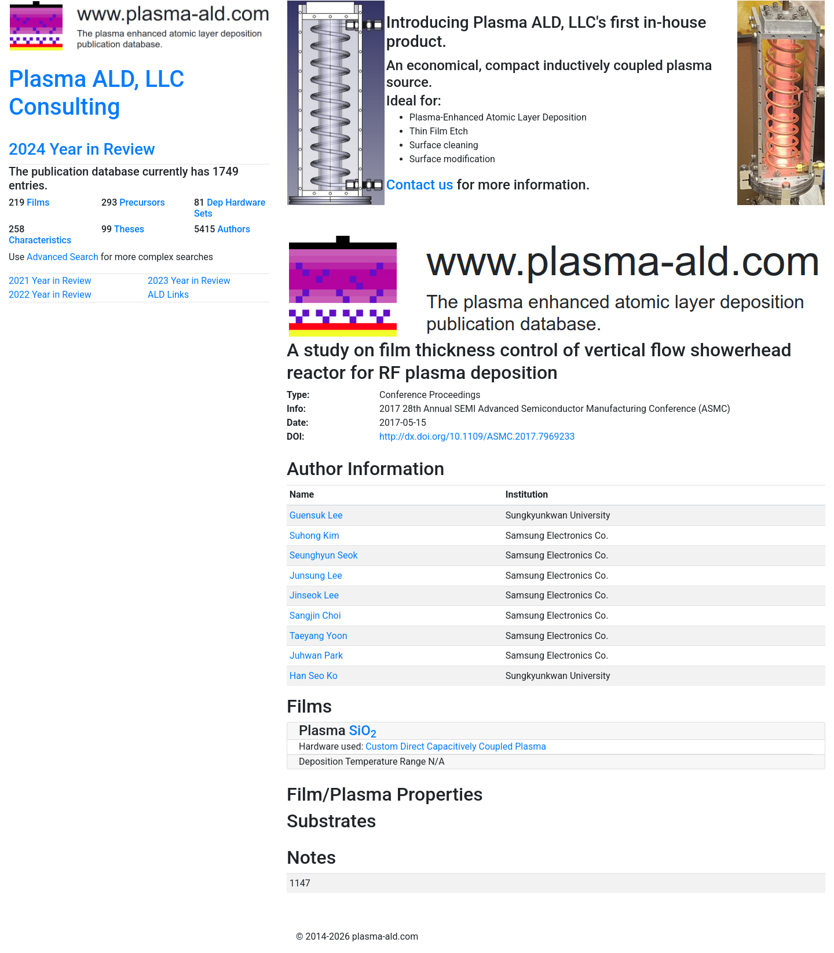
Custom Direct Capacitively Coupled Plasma (455, 746)
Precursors (141, 202)
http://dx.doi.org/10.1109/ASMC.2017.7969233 (477, 436)
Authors (233, 229)
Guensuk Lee (316, 515)
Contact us (419, 185)
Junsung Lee (316, 575)
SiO (362, 730)
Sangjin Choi (315, 615)
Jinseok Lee (314, 595)
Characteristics (40, 240)
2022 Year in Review (50, 294)
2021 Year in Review (50, 280)
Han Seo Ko (314, 675)
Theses (129, 229)
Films (38, 202)
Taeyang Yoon (319, 635)
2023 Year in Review (189, 280)
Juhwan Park (316, 655)
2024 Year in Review (82, 149)
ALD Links (168, 294)
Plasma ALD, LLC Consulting (96, 93)
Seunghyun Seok (324, 555)
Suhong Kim (314, 535)
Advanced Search (62, 256)
